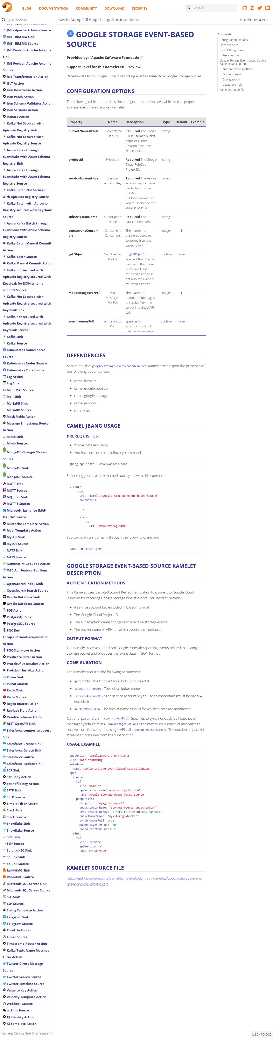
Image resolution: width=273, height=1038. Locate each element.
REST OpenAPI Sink (19, 1000)
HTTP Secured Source (21, 140)
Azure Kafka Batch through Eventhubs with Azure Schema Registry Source (26, 507)
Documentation (54, 8)
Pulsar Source (15, 960)
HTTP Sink (12, 147)
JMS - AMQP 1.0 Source (22, 280)
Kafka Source (15, 620)
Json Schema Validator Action (27, 380)
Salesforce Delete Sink (22, 1027)
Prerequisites (231, 55)
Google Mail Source (19, 40)
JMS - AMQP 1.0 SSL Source (25, 293)
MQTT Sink (13, 760)
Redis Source (15, 974)
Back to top (262, 1034)
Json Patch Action (18, 373)
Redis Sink (13, 967)
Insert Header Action (21, 220)
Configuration (231, 79)
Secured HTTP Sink (19, 133)
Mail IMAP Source (18, 667)
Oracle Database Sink (21, 874)
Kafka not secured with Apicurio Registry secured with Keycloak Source (27, 600)
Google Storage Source (22, 93)
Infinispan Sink (16, 200)
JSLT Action (13, 360)
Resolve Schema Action (23, 994)
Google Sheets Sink (19, 60)
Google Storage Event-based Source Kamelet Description (243, 62)
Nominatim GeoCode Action (26, 840)
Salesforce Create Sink (22, 1020)
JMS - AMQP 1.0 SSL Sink (23, 287)
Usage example (232, 84)
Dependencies (229, 45)
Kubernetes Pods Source (23, 647)
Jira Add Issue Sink (19, 240)
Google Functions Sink (22, 33)
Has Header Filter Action (24, 113)
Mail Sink (12, 673)
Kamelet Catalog (69, 19)
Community (86, 8)
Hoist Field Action (18, 127)
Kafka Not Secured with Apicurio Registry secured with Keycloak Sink (27, 580)
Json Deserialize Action (22, 367)
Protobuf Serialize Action (24, 947)
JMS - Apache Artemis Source (27, 307)
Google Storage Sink (20, 87)
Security (139, 8)
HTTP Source (14, 153)
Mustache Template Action (26, 800)
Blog (27, 8)
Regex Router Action (20, 980)
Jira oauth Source (18, 247)
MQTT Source (15, 767)
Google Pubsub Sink (20, 47)
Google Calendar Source (23, 27)
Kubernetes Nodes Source (25, 640)
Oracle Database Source (23, 880)
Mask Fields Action (19, 693)
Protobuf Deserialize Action (26, 940)
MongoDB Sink (16, 745)
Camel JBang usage (232, 50)
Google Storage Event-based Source (112, 19)
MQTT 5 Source (16, 780)
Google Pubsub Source (22, 53)
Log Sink (11, 660)
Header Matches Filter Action (27, 120)
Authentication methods (238, 69)
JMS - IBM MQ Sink (19, 313)
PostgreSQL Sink (17, 894)
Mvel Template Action (22, 807)
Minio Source (15, 720)
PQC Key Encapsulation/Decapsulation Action (26, 914)
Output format (232, 74)
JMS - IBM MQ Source (20, 320)
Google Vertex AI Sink (21, 100)
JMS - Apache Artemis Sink (25, 300)
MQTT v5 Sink (15, 774)
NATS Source (14, 834)
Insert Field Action (19, 213)
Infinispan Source (18, 207)
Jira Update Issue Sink (22, 267)
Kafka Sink (13, 613)
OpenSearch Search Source (25, 867)
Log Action (13, 653)
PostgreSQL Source (19, 900)
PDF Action (13, 887)
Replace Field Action (20, 987)
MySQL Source (16, 820)
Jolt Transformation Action (25, 353)
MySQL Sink (14, 814)
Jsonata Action (16, 393)
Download (114, 8)
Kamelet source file (232, 90)
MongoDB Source (18, 754)
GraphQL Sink (15, 107)
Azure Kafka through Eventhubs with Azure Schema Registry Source (26, 454)
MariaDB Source (17, 687)
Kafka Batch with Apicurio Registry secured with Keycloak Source (27, 487)
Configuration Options (234, 40)
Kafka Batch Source (20, 533)
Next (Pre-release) (252, 19)
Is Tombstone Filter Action (25, 227)
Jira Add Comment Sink (23, 233)
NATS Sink (12, 827)
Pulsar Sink (13, 954)
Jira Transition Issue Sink (24, 260)
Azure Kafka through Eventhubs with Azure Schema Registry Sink (26, 434)
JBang (103, 445)
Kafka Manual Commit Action (27, 540)
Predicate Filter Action (22, 934)
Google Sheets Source (21, 67)
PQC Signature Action (21, 927)
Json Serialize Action (20, 387)
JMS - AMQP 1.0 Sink (20, 273)
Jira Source (13, 253)
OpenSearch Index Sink (23, 860)
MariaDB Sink (15, 680)
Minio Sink (13, 713)
